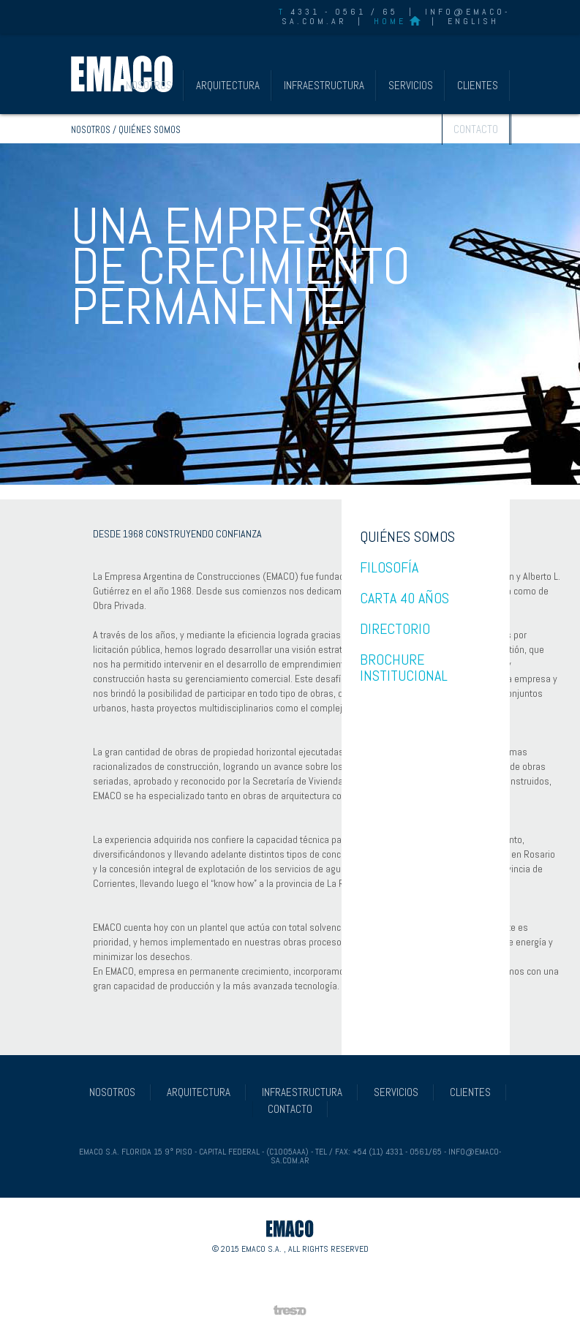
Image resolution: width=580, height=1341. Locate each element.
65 (390, 12)
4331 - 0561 (322, 12)
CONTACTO (475, 129)
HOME (390, 21)
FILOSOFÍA (389, 567)
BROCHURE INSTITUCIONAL (404, 667)
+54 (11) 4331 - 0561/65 (397, 1151)
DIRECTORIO (395, 629)
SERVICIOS (410, 85)
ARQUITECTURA (228, 85)
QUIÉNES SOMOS (407, 537)
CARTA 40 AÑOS (404, 598)
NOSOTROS (149, 85)
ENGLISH (473, 21)
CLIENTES (477, 85)
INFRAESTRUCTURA (324, 85)
